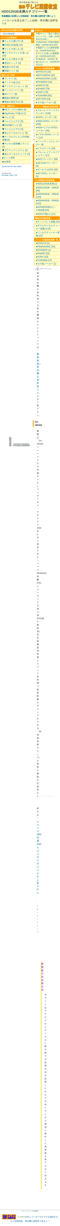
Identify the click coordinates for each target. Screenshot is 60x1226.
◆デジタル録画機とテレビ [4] (15, 145)
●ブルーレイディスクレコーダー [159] (48, 112)
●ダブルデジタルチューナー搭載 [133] (48, 227)
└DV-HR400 (8, 33)
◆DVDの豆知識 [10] (12, 45)
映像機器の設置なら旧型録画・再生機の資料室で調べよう (29, 16)
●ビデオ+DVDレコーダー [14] (47, 136)
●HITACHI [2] (42, 243)
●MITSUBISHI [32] (45, 75)
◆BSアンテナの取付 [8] (14, 109)
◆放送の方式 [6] (10, 67)
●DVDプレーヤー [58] (47, 159)
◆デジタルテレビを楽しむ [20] (15, 54)
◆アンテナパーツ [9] (12, 90)
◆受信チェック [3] (11, 63)
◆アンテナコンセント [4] (15, 86)
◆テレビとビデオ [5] (12, 121)
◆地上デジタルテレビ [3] (15, 133)
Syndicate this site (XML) (12, 166)
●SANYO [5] (42, 85)
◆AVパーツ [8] (9, 94)
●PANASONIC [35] (45, 246)
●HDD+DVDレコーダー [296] (48, 122)
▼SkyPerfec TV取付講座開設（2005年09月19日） (48, 43)
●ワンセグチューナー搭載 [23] (48, 234)
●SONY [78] (42, 92)
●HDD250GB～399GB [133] (47, 195)
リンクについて (27, 1211)
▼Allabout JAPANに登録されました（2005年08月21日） (47, 62)
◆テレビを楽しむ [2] (12, 49)
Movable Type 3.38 (9, 175)
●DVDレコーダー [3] (46, 117)
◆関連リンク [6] (10, 70)
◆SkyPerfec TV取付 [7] (14, 113)
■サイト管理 (8, 158)
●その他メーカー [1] (46, 263)
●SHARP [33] (43, 253)
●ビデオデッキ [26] (45, 148)
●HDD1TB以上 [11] (45, 214)
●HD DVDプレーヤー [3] (46, 164)
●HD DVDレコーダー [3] (46, 175)
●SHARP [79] (43, 88)
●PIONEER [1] (43, 250)
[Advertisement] (48, 950)
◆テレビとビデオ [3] (12, 129)
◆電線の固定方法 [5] (12, 101)
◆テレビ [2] (8, 117)
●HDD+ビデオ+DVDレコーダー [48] (47, 129)
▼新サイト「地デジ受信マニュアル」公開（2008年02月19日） (47, 36)
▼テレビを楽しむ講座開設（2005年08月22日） (47, 54)
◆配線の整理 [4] (10, 98)
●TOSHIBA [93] (44, 95)
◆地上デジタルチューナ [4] (16, 154)
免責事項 (36, 1211)
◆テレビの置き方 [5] (12, 59)
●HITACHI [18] (43, 71)
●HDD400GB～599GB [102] (47, 202)
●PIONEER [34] (44, 82)
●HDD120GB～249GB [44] (47, 189)
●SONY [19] (42, 256)
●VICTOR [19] (43, 99)
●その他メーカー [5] (46, 102)
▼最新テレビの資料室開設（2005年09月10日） (47, 49)
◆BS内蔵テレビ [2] (12, 125)
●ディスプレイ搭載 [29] (48, 221)
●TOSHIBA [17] (44, 260)
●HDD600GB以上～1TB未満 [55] (46, 208)
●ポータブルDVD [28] (47, 169)
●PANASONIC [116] (46, 78)
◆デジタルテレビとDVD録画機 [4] (15, 138)
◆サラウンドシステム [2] (15, 150)
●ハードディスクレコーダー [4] (48, 143)
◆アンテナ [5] (9, 78)
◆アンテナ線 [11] (11, 82)
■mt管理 (6, 161)
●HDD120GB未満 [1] (46, 183)
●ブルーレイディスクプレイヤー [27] (48, 154)
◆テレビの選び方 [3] (12, 41)
